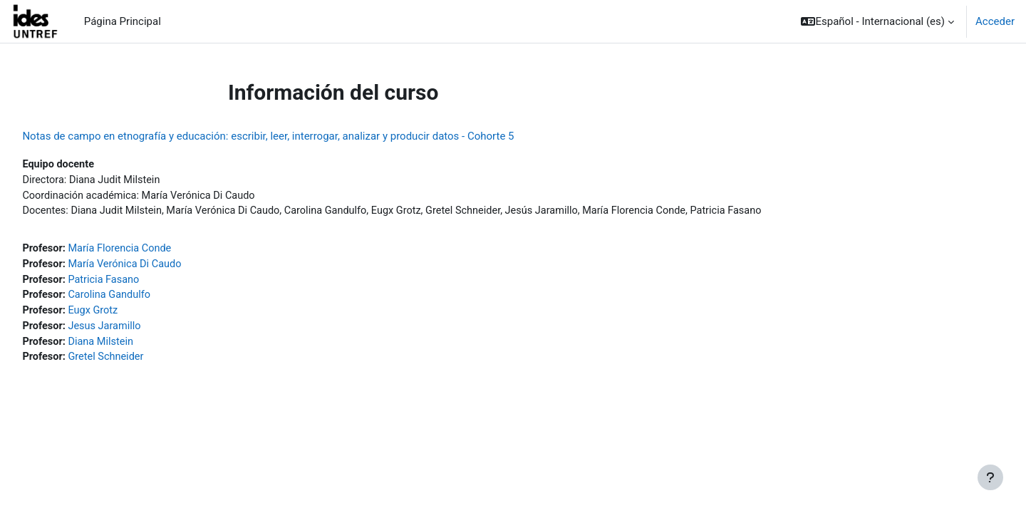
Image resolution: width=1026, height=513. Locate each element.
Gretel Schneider (140, 363)
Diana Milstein (135, 347)
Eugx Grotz (126, 315)
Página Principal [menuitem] (122, 21)
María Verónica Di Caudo (160, 267)
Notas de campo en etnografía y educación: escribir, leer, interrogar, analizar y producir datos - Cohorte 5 (300, 136)
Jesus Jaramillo (139, 331)
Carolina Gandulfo (144, 299)
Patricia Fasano (138, 282)
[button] (877, 21)
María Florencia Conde (154, 250)
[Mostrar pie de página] (990, 477)
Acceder (995, 21)
